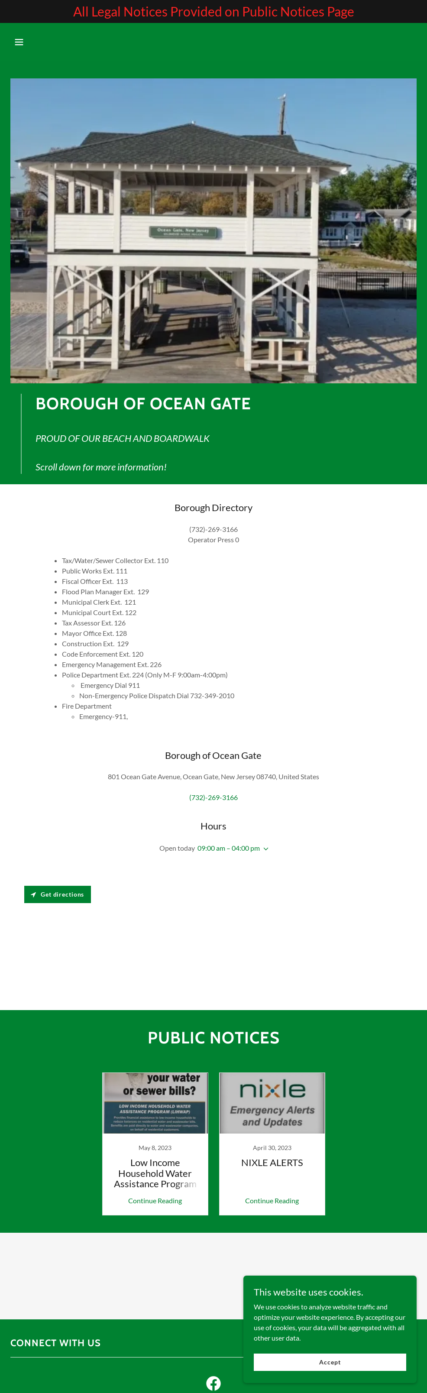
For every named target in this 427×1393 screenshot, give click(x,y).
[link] (155, 1143)
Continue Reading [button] (155, 1200)
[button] (40, 42)
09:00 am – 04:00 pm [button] (228, 848)
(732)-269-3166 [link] (213, 797)
